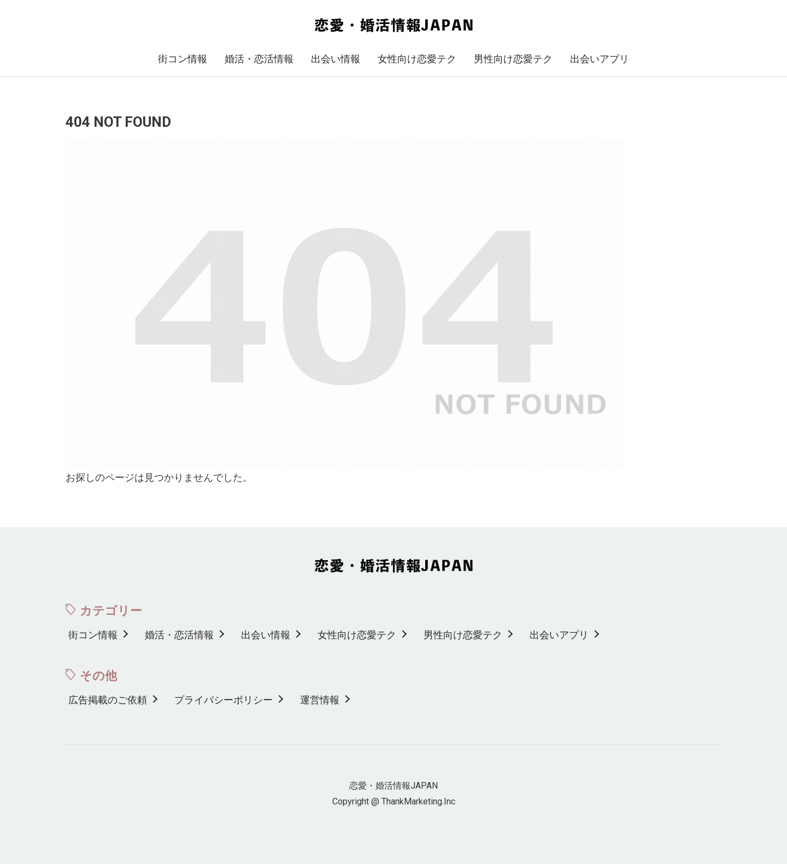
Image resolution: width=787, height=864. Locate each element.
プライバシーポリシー (223, 700)
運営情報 (319, 700)
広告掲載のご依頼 (107, 700)
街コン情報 (182, 58)
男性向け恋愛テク (513, 58)
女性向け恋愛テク (417, 58)
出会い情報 (335, 58)
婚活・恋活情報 (259, 58)
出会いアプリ (599, 58)
